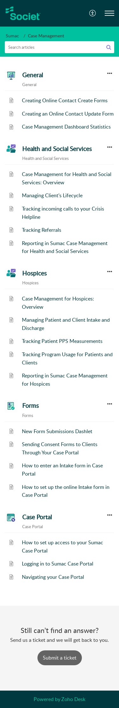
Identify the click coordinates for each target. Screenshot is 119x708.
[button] (93, 13)
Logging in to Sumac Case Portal (57, 563)
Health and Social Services (57, 149)
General (32, 75)
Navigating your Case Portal (53, 576)
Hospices (34, 273)
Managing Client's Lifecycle (52, 195)
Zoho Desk (73, 699)
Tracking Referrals (41, 229)
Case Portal (37, 517)
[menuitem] (93, 13)
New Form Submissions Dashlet (57, 431)
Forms (30, 405)
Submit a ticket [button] (59, 657)
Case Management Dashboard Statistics (66, 126)
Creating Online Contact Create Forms (65, 100)
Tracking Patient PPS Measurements (62, 341)
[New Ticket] (59, 657)
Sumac (12, 36)
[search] (59, 47)
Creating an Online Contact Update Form (68, 113)
